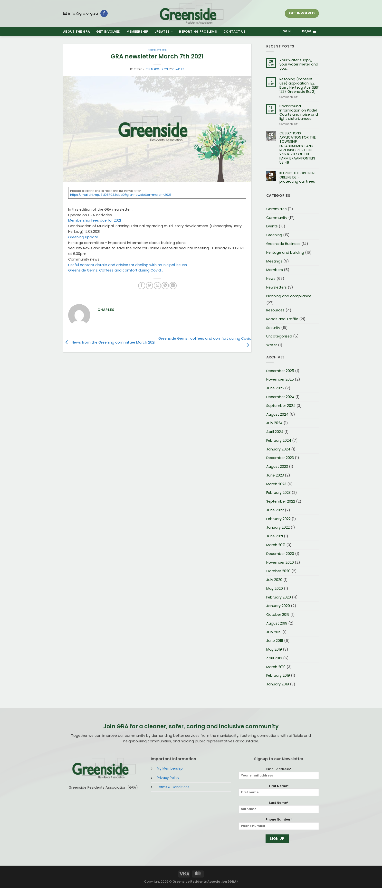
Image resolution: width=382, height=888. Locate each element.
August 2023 (277, 466)
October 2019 (277, 614)
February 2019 (278, 675)
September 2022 (280, 501)
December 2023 (280, 457)
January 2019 (277, 684)
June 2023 (275, 475)
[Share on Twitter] (149, 285)
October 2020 (278, 571)
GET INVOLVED (108, 31)
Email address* (279, 773)
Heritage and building (285, 252)
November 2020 (280, 562)
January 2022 (278, 527)
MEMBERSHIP (137, 31)
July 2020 (274, 579)
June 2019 (274, 640)
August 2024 (277, 414)
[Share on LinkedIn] (173, 285)
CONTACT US (234, 31)
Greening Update (83, 237)
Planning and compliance (288, 296)
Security (273, 327)
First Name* (279, 790)
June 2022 (275, 510)
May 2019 (274, 649)
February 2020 (278, 597)
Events (272, 226)
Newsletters (157, 50)
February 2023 (278, 492)
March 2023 (276, 484)
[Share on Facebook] (141, 285)
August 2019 (276, 623)
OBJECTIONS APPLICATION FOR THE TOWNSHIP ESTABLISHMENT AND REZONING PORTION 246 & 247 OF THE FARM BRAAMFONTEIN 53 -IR (297, 148)
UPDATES (163, 31)
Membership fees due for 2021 (94, 220)
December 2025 (280, 370)
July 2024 (274, 423)
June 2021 (274, 536)
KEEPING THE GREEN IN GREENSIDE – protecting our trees (297, 177)
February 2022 (278, 518)
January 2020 (278, 605)
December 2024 (280, 396)
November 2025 (280, 379)
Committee (276, 208)
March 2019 (276, 666)
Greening (274, 235)
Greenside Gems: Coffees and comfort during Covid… (115, 270)
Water (271, 345)
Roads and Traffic (282, 319)
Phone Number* (279, 823)
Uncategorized (279, 336)
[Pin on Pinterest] (165, 285)
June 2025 (275, 388)
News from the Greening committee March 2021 (109, 342)
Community (276, 217)
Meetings (274, 261)
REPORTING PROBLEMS (198, 31)
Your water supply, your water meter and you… (298, 64)
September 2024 (281, 405)
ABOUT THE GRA (76, 31)
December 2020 (280, 553)
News (271, 278)
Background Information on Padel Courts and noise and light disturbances (298, 112)
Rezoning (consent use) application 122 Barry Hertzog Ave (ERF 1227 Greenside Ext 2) (299, 85)
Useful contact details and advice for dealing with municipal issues (127, 264)
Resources (275, 310)
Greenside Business (283, 243)
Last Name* (279, 807)
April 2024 (274, 431)
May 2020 (274, 588)
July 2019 (273, 632)
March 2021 (275, 544)
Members (274, 269)
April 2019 (274, 658)
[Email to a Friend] (157, 285)
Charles (178, 69)
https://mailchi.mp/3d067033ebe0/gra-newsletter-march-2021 (120, 195)
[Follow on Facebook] (103, 13)
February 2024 (278, 440)
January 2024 (278, 449)
